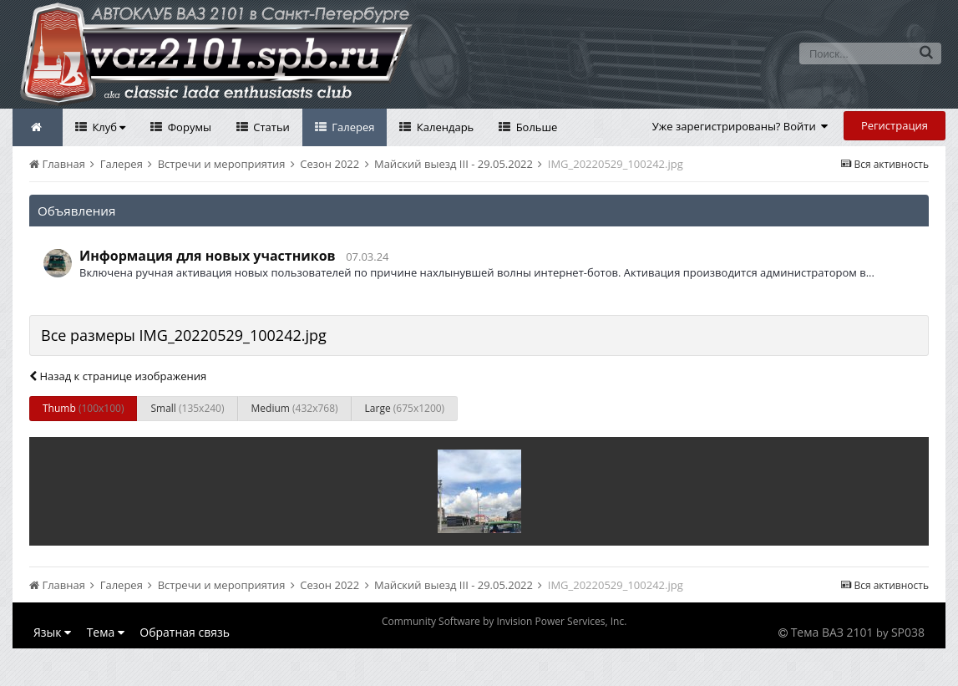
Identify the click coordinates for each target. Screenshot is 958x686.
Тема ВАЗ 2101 (832, 632)
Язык (52, 632)
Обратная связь (184, 632)
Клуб (107, 127)
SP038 (908, 632)
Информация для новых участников (207, 255)
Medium (294, 408)
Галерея (352, 127)
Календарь (443, 127)
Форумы (188, 127)
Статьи (270, 127)
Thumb (83, 408)
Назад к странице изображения (117, 376)
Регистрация (894, 125)
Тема (105, 632)
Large (405, 408)
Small (187, 408)
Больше (535, 127)
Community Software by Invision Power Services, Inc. (504, 621)
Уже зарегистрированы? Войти (740, 126)
